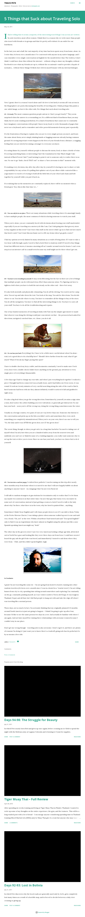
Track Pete (10, 3)
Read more (77, 737)
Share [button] (77, 642)
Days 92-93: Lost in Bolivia (23, 885)
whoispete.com (36, 6)
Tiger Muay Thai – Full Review (26, 799)
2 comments (13, 823)
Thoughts (12, 642)
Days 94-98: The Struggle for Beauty (30, 720)
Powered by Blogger (42, 912)
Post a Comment (9, 655)
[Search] (72, 3)
